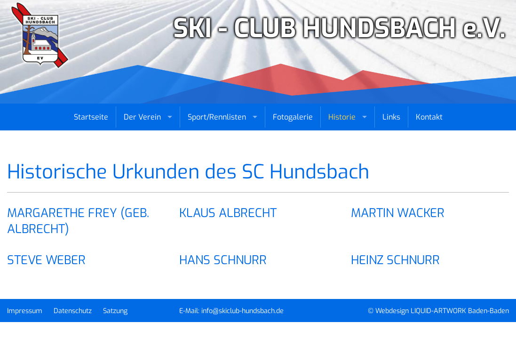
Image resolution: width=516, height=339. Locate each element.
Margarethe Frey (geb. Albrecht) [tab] (78, 221)
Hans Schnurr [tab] (223, 260)
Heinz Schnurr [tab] (395, 260)
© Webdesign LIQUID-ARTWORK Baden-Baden (438, 311)
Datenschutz (73, 311)
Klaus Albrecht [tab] (228, 213)
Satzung (115, 311)
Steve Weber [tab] (46, 260)
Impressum (24, 311)
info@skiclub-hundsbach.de (242, 311)
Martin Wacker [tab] (398, 213)
